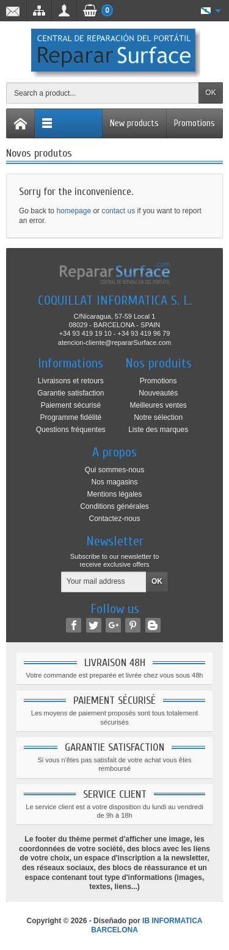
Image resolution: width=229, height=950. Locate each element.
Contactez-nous (114, 518)
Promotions (194, 123)
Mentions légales (114, 494)
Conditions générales (114, 506)
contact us (118, 211)
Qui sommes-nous (114, 470)
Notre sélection (158, 417)
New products (134, 123)
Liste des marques (158, 429)
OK (210, 92)
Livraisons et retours (71, 381)
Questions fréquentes (71, 429)
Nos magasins (114, 482)
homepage (73, 211)
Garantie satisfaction (70, 393)
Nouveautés (158, 393)
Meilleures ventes (157, 405)
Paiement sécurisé (70, 405)
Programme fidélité (70, 417)
